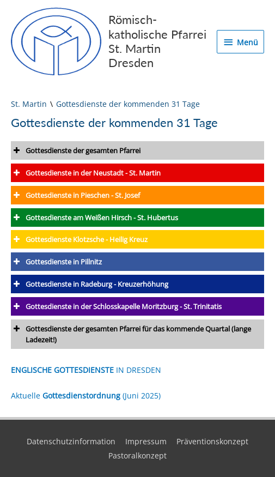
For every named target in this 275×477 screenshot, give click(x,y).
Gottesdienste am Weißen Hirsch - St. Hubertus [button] (94, 217)
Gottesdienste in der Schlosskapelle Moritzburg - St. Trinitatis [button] (116, 306)
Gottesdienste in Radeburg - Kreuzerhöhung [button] (89, 284)
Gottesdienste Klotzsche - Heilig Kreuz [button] (79, 239)
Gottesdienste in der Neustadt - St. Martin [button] (86, 172)
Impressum (146, 441)
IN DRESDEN (86, 370)
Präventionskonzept (212, 441)
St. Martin (29, 104)
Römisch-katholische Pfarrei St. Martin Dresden (157, 41)
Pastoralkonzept (137, 455)
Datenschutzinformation (71, 441)
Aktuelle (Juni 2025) (86, 395)
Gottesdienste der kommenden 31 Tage (128, 104)
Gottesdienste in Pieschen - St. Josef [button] (75, 195)
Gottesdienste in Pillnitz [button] (56, 261)
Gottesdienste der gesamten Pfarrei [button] (75, 150)
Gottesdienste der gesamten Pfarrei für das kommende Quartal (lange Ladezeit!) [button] (131, 334)
